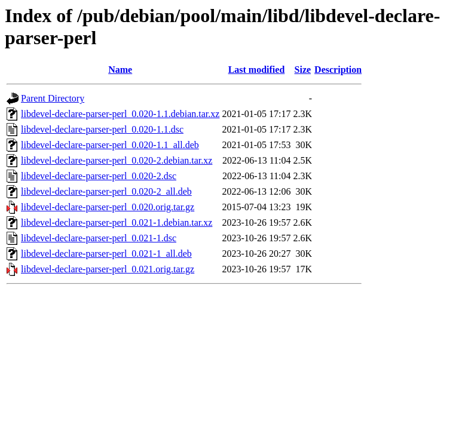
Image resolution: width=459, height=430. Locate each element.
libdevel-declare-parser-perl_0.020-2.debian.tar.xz (116, 160)
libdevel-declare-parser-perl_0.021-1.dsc (98, 238)
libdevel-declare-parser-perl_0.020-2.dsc (98, 176)
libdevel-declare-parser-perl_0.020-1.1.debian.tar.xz (120, 114)
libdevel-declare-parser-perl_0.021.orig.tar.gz (107, 269)
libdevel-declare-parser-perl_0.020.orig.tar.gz (107, 207)
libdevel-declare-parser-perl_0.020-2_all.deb (106, 191)
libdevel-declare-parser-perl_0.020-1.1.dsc (102, 129)
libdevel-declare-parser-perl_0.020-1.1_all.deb (110, 145)
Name (120, 69)
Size (303, 69)
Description (338, 69)
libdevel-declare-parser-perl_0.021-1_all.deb (106, 253)
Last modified (256, 69)
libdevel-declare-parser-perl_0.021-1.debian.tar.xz (116, 222)
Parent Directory (52, 98)
